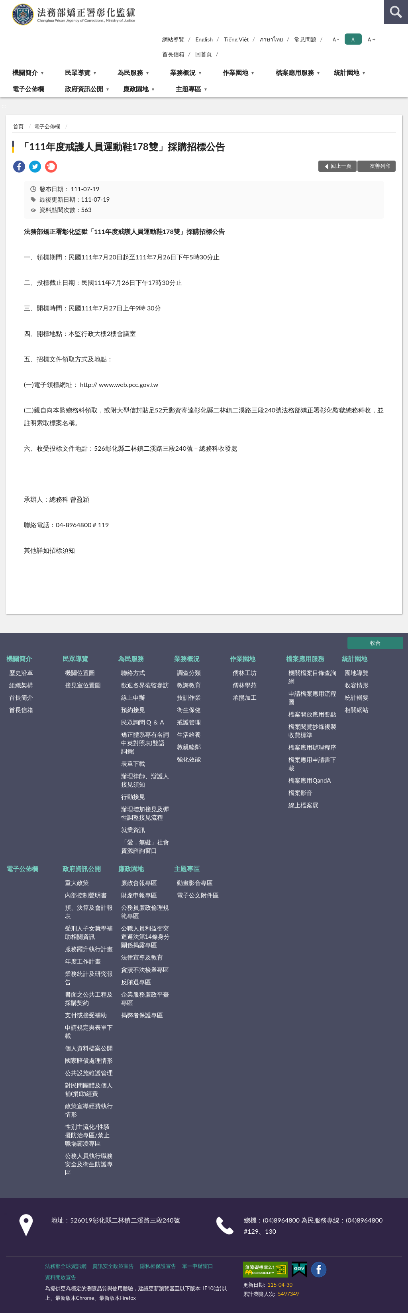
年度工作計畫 (83, 961)
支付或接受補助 (86, 1015)
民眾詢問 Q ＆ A (142, 722)
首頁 (18, 126)
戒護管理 (189, 722)
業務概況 (183, 72)
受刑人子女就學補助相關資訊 (89, 932)
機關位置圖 (80, 672)
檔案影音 (300, 792)
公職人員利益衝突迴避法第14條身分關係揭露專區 (145, 936)
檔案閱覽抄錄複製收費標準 (312, 730)
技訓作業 (189, 697)
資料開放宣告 (60, 1277)
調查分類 (189, 672)
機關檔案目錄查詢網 (312, 677)
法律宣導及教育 (142, 957)
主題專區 (188, 88)
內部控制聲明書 (86, 895)
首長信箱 (173, 54)
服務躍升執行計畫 (89, 948)
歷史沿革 (21, 672)
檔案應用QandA (309, 780)
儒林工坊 (245, 672)
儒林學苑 (245, 685)
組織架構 (21, 685)
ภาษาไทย (271, 39)
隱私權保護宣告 (158, 1266)
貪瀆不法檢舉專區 (145, 969)
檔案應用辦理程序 (312, 747)
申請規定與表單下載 (89, 1031)
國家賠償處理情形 (89, 1060)
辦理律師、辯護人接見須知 (145, 780)
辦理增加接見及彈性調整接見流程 (145, 813)
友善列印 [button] (380, 166)
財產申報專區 (139, 895)
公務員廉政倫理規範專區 (145, 911)
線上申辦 (133, 697)
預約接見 (133, 709)
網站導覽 (173, 39)
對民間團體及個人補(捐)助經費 (89, 1089)
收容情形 (357, 685)
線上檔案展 (303, 805)
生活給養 (189, 734)
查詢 (396, 12)
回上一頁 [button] (341, 166)
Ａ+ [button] (371, 39)
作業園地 (235, 72)
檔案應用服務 (295, 72)
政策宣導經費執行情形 (89, 1110)
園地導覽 (357, 672)
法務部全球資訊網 (65, 1266)
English (204, 39)
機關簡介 (25, 72)
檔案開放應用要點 (312, 714)
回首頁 (203, 54)
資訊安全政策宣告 (113, 1266)
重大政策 (77, 882)
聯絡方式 (133, 672)
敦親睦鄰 (189, 746)
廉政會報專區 (139, 882)
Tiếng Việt (236, 39)
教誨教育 (189, 685)
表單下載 (133, 763)
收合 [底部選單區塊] (375, 643)
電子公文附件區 (198, 895)
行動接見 (133, 796)
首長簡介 (21, 697)
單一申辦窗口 (197, 1266)
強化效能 (189, 759)
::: (6, 6)
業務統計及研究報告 (89, 977)
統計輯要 (357, 697)
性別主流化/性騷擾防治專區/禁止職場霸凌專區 (87, 1135)
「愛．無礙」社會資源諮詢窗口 (145, 846)
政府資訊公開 (84, 88)
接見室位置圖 (83, 685)
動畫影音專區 (195, 882)
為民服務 (130, 72)
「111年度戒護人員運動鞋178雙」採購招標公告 (122, 146)
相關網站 (357, 709)
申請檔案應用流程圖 (312, 697)
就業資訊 (133, 829)
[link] (19, 168)
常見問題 (305, 39)
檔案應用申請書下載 (312, 763)
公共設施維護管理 (89, 1072)
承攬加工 (245, 697)
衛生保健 (189, 709)
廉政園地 (136, 88)
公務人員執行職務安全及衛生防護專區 (89, 1164)
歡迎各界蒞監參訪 (145, 685)
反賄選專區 (136, 981)
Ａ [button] (353, 39)
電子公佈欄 (28, 88)
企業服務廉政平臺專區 (145, 998)
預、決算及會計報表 (89, 911)
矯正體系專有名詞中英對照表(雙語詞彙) (145, 743)
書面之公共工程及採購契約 (89, 998)
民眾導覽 (77, 72)
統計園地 (346, 72)
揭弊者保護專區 (142, 1015)
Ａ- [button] (335, 39)
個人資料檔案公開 (89, 1048)
